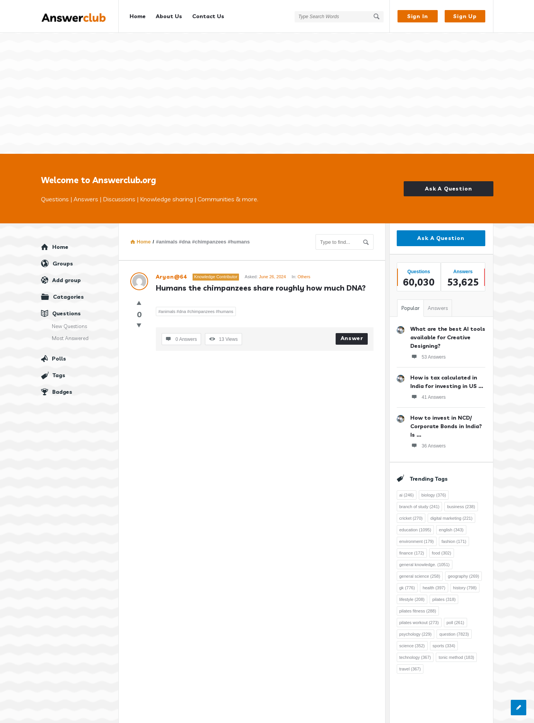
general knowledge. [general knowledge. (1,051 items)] (424, 559)
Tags (59, 370)
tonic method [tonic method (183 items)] (456, 652)
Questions (66, 308)
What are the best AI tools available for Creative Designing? (447, 332)
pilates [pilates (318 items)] (444, 594)
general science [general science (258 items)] (419, 571)
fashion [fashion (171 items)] (454, 536)
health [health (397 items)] (434, 582)
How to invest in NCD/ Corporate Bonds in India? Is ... (446, 421)
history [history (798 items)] (465, 582)
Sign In (417, 16)
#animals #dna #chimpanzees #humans (196, 306)
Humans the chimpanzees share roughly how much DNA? (261, 282)
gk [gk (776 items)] (407, 582)
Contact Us (208, 16)
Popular (410, 303)
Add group (66, 275)
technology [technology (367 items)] (415, 652)
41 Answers (428, 392)
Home (138, 16)
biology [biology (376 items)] (433, 490)
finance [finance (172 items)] (411, 548)
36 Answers (428, 440)
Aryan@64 (171, 271)
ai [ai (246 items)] (406, 490)
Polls (59, 353)
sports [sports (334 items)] (444, 640)
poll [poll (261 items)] (455, 617)
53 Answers (428, 352)
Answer (352, 333)
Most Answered (70, 333)
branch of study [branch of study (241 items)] (419, 501)
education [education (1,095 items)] (415, 524)
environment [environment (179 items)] (416, 536)
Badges (62, 386)
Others (304, 271)
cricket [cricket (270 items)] (411, 513)
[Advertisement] (267, 91)
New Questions (69, 321)
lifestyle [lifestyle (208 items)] (412, 594)
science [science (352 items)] (412, 640)
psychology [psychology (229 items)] (415, 629)
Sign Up (465, 16)
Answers (438, 303)
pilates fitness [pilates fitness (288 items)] (417, 606)
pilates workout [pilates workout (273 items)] (419, 617)
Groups (63, 258)
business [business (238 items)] (461, 501)
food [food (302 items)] (441, 548)
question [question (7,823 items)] (454, 629)
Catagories (68, 291)
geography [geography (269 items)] (463, 571)
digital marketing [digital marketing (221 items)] (451, 513)
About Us (169, 16)
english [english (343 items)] (451, 524)
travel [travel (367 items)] (410, 664)
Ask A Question (448, 183)
